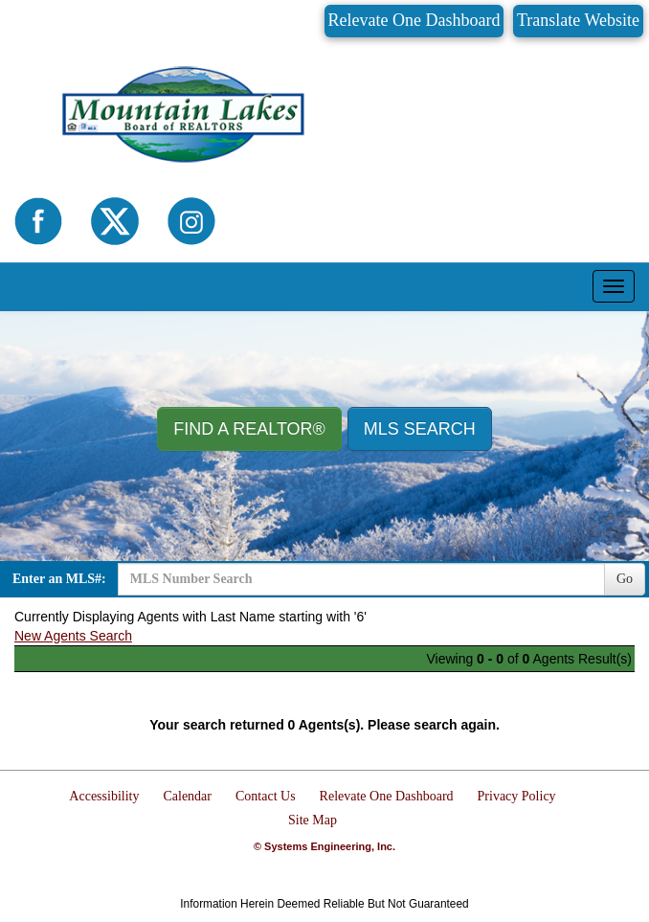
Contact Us (265, 796)
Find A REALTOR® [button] (249, 429)
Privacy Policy (517, 796)
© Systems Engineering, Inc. (324, 846)
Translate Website (578, 20)
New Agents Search (73, 635)
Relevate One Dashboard (414, 20)
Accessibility (104, 796)
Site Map (312, 820)
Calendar (187, 796)
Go (624, 579)
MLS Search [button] (420, 429)
